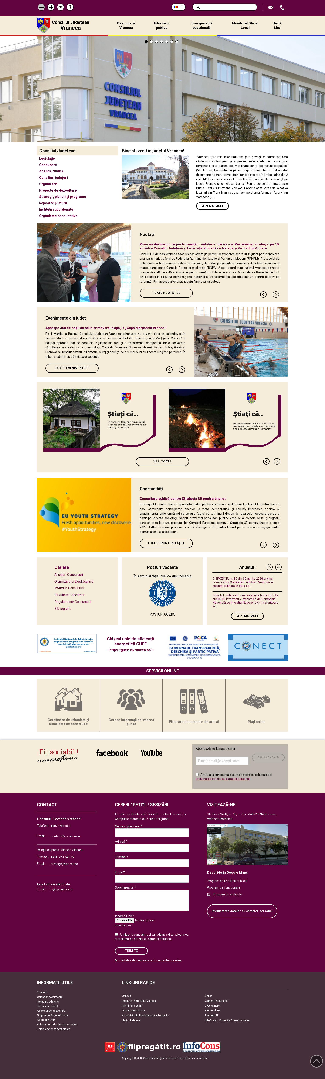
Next (276, 294)
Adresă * (121, 842)
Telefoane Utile (46, 1019)
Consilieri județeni (53, 178)
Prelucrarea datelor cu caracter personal (242, 911)
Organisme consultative (58, 216)
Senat (208, 995)
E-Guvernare (212, 1005)
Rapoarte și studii (53, 203)
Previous (263, 294)
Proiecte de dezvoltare (58, 190)
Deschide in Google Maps (227, 873)
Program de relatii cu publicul (227, 881)
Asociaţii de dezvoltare (51, 1010)
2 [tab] (151, 41)
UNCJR (126, 995)
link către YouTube (151, 752)
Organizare (48, 184)
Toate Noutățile (166, 293)
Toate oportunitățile (166, 543)
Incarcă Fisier (124, 916)
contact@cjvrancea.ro (66, 836)
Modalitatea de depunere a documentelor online (148, 960)
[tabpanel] (162, 89)
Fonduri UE (211, 1015)
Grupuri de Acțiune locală (52, 1015)
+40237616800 (61, 826)
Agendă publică (51, 171)
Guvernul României (133, 1010)
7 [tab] (176, 41)
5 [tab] (166, 41)
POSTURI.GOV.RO (162, 614)
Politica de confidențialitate (53, 1029)
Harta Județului (131, 1020)
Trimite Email (271, 8)
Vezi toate (162, 461)
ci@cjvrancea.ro (62, 889)
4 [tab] (161, 41)
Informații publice (161, 25)
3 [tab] (156, 41)
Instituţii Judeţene (48, 1001)
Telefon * (121, 857)
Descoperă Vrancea (126, 25)
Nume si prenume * (128, 826)
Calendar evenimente (49, 997)
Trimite (131, 951)
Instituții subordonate (56, 209)
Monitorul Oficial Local (245, 25)
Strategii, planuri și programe (62, 197)
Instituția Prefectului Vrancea (139, 1000)
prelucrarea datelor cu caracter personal (223, 778)
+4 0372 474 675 (62, 857)
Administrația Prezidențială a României (145, 1015)
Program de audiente (227, 894)
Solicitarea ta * (125, 887)
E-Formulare (212, 1010)
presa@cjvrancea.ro (64, 864)
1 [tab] (146, 41)
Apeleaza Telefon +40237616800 (283, 8)
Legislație (47, 158)
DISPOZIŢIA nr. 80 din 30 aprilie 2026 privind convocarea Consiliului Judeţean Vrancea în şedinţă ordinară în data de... (243, 582)
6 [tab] (171, 41)
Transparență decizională (201, 25)
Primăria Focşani (132, 1005)
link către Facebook (112, 752)
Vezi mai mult (212, 206)
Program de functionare (223, 887)
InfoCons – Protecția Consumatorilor (227, 1020)
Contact (42, 992)
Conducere (48, 165)
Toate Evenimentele (72, 368)
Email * (120, 872)
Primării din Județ (47, 1006)
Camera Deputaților (216, 1000)
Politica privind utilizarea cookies (57, 1024)
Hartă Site (276, 25)
